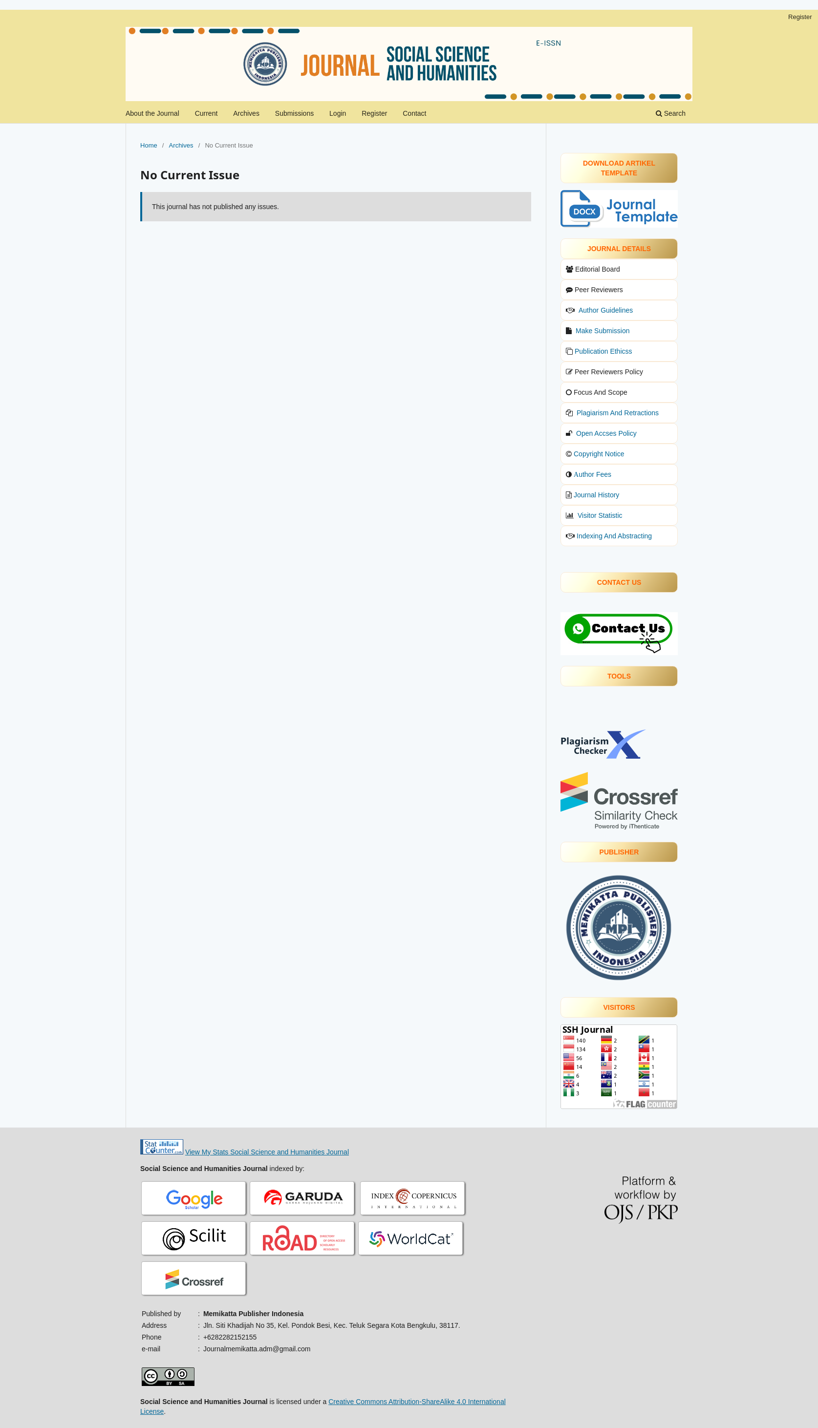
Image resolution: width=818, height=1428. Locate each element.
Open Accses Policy (606, 433)
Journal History (596, 495)
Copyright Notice (599, 454)
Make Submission (603, 331)
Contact (414, 113)
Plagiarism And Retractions (618, 413)
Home (148, 145)
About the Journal (152, 113)
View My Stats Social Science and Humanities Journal (267, 1152)
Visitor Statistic (600, 515)
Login (337, 113)
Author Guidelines (606, 310)
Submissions (294, 113)
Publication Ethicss (603, 351)
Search (671, 113)
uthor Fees (595, 474)
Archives (246, 113)
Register (374, 113)
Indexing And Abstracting (614, 536)
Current (206, 113)
